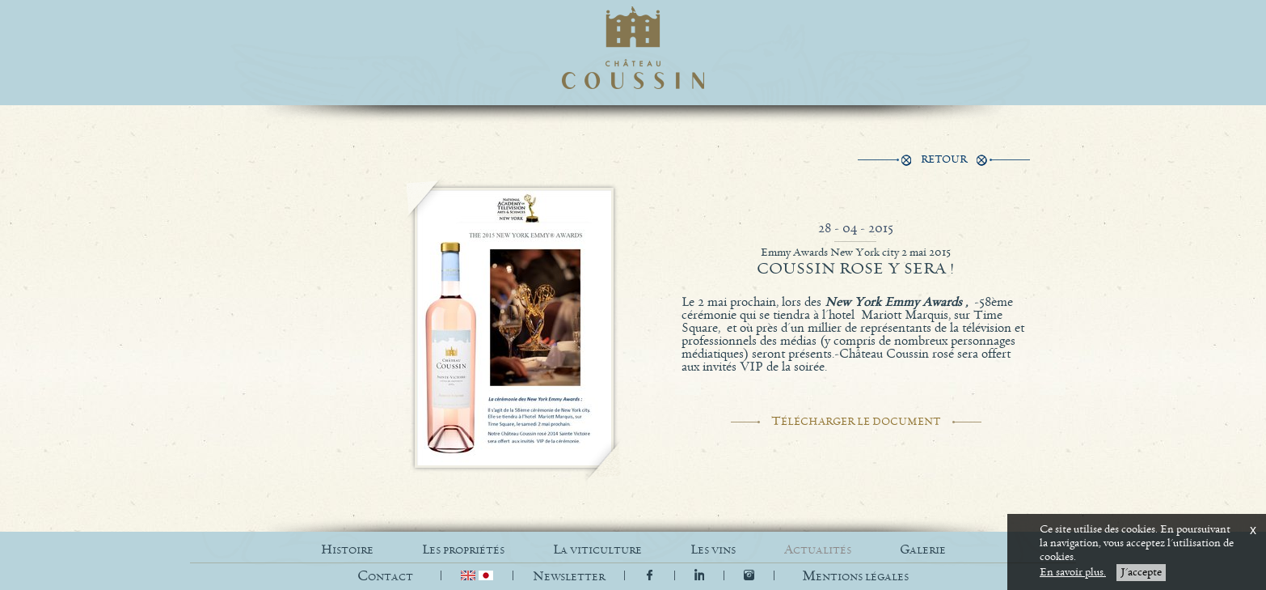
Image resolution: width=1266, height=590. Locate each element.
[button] (855, 576)
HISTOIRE (347, 549)
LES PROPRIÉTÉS (463, 549)
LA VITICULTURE (597, 549)
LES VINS (713, 549)
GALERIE (923, 549)
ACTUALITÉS (817, 549)
